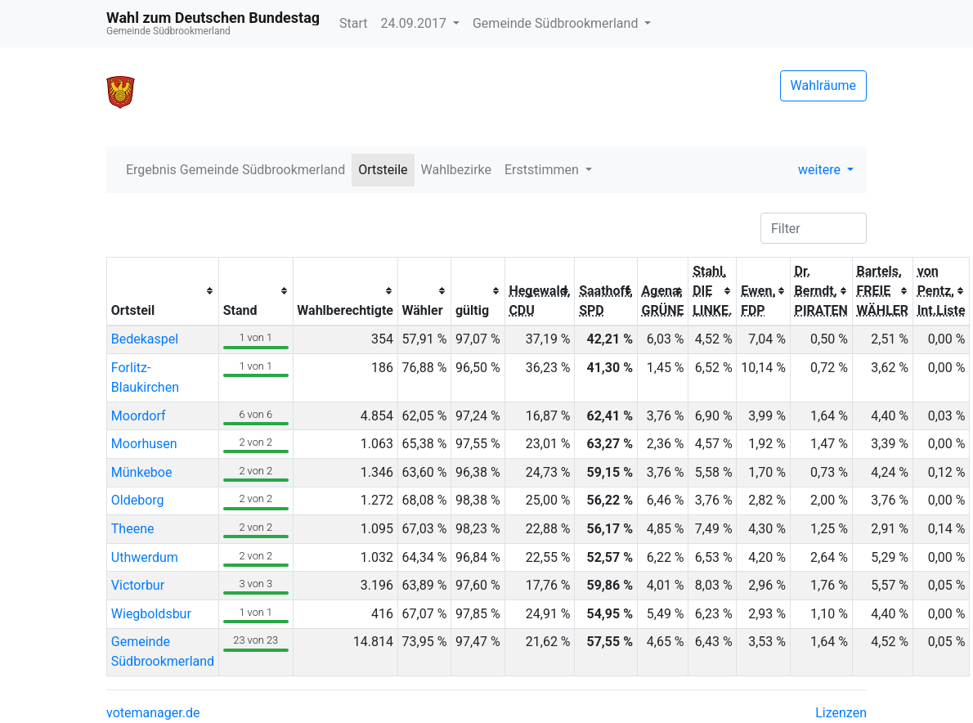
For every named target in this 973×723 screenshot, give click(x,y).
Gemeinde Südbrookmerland (557, 23)
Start (353, 23)
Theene (133, 529)
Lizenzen (841, 713)
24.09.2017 (415, 23)
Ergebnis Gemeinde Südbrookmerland (235, 169)
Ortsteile (382, 169)
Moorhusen (144, 443)
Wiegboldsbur (151, 614)
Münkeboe (142, 472)
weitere (821, 169)
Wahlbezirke (456, 169)
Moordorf (138, 416)
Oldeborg (137, 500)
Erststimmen (543, 169)
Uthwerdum (144, 557)
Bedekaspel (144, 339)
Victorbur (137, 585)
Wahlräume (824, 85)
